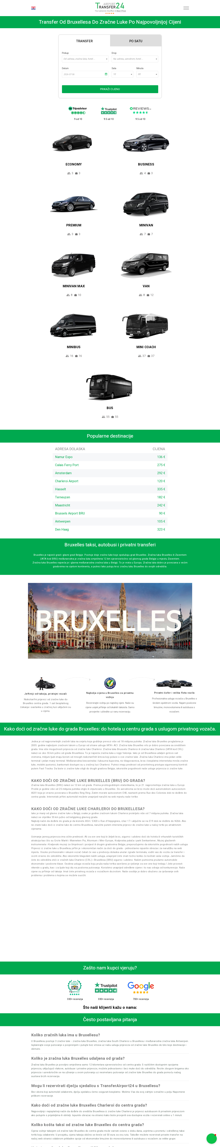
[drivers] (45, 683)
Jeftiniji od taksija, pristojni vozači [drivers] (45, 694)
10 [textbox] (114, 74)
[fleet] (174, 684)
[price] (110, 683)
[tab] (84, 40)
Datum (65, 68)
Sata (114, 68)
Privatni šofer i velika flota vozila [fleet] (174, 693)
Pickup (65, 53)
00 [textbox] (139, 74)
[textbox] (85, 59)
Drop (114, 53)
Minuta (139, 68)
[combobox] (85, 59)
